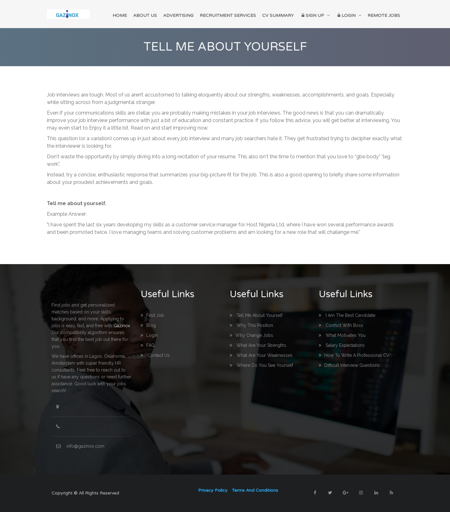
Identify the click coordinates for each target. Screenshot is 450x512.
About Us (145, 15)
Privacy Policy (213, 490)
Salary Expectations (342, 345)
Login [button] (348, 15)
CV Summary (278, 15)
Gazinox (121, 325)
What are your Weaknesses (261, 355)
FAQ (148, 345)
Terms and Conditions (255, 490)
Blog (148, 325)
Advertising (178, 15)
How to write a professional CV (354, 355)
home (119, 15)
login (149, 335)
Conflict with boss (341, 325)
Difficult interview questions (349, 365)
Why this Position (251, 325)
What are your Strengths (258, 345)
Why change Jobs (251, 335)
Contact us (155, 355)
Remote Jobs (384, 15)
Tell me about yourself (256, 315)
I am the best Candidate (347, 315)
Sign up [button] (315, 15)
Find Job (152, 315)
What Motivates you (342, 335)
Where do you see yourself (261, 365)
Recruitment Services (228, 15)
